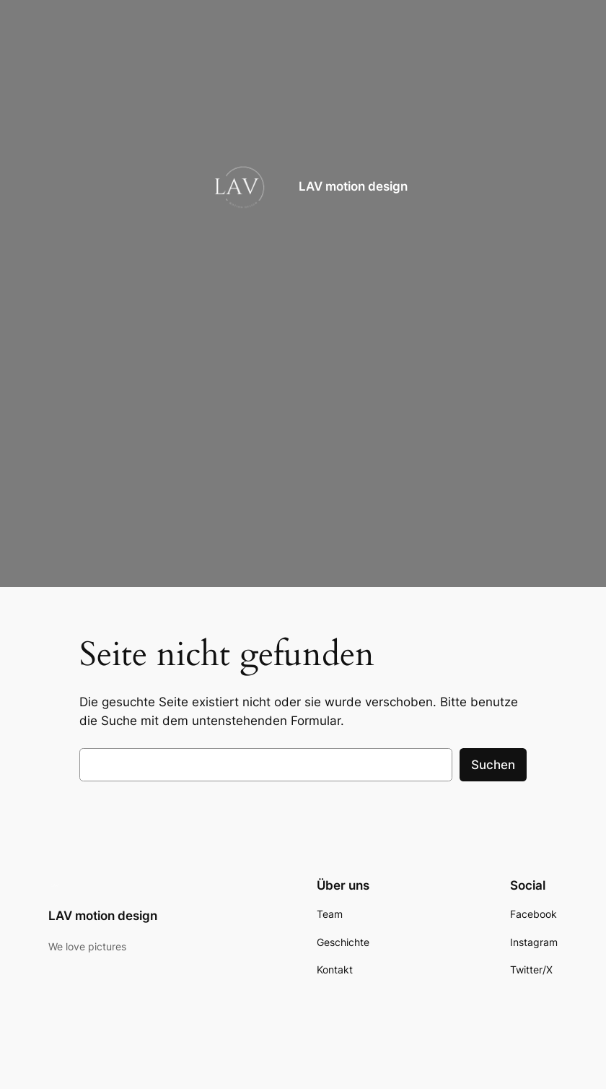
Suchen (493, 765)
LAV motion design (353, 186)
